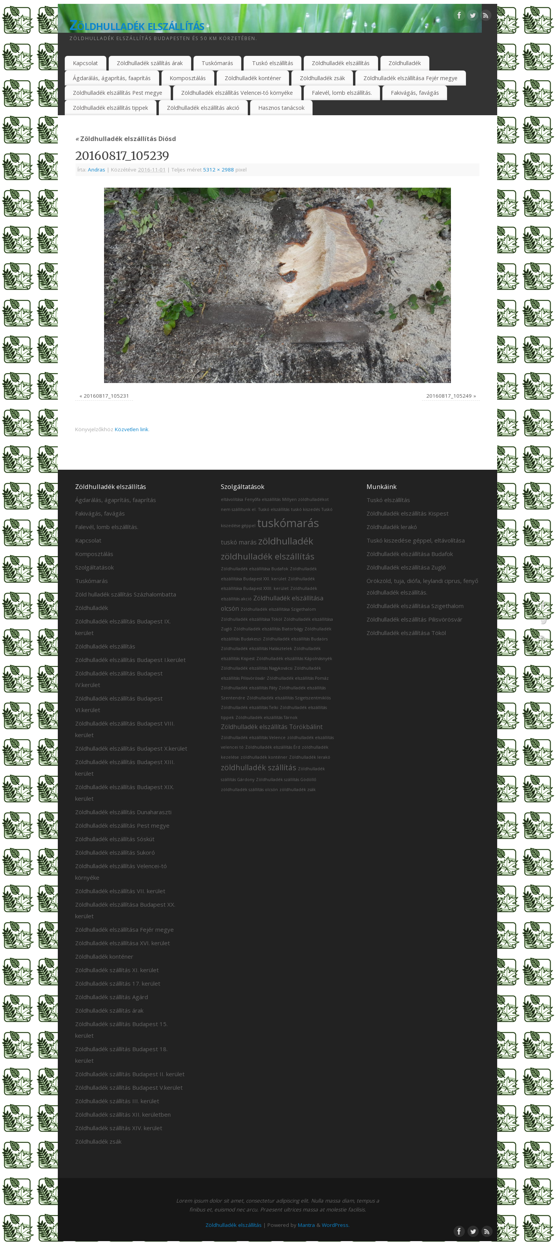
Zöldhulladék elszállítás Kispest (408, 513)
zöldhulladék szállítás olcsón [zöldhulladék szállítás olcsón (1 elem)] (249, 789)
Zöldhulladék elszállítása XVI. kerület (122, 943)
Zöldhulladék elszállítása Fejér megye (410, 78)
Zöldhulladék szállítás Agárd (111, 997)
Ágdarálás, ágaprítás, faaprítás (112, 78)
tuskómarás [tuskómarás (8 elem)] (288, 523)
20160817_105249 (449, 395)
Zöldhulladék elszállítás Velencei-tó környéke (237, 92)
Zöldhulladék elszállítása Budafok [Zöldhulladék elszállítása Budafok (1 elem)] (254, 568)
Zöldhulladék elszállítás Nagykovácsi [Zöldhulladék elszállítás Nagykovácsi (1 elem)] (257, 668)
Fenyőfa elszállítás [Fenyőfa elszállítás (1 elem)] (263, 499)
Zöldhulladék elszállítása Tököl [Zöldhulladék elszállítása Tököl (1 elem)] (251, 619)
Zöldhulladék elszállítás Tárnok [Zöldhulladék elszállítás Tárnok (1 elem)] (266, 717)
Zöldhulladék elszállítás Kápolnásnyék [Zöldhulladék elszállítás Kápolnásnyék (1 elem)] (294, 658)
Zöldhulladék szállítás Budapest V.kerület (129, 1087)
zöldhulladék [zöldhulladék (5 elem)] (285, 540)
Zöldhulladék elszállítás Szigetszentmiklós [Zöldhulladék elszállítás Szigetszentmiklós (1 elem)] (289, 698)
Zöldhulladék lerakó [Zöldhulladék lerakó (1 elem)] (309, 757)
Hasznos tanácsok (281, 107)
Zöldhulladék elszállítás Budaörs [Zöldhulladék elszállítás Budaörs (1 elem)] (295, 639)
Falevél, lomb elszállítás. (342, 92)
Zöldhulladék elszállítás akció (203, 107)
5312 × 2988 (218, 169)
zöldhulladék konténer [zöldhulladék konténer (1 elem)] (264, 757)
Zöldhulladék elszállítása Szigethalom (415, 606)
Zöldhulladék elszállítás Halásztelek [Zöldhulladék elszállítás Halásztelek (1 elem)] (256, 648)
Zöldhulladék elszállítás (137, 24)
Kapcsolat (85, 63)
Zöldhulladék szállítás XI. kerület (117, 970)
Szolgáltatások (94, 567)
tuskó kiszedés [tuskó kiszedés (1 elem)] (305, 509)
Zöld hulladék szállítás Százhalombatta (125, 594)
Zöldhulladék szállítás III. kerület (117, 1101)
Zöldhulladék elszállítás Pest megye (117, 92)
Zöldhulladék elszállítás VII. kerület (120, 891)
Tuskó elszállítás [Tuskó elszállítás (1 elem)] (273, 509)
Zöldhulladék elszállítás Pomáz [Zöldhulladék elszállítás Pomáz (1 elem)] (298, 678)
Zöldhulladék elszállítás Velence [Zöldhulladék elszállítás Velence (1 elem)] (253, 737)
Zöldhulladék (404, 63)
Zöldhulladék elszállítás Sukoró (115, 852)
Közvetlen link (131, 429)
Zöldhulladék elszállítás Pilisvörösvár (414, 619)
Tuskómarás (217, 63)
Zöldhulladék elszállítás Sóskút (115, 839)
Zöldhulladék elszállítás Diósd (125, 138)
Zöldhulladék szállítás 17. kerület (117, 983)
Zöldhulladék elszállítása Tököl (406, 633)
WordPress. (336, 1224)
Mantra (306, 1224)
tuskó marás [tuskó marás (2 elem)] (239, 542)
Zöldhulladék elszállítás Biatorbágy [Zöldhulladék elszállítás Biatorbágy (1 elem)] (268, 629)
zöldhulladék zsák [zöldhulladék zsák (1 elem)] (297, 789)
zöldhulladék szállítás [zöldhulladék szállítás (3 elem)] (258, 767)
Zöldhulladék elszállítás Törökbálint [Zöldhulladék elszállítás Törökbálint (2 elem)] (272, 726)
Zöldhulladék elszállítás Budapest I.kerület (130, 660)
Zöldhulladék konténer (253, 78)
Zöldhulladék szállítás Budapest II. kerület (130, 1074)
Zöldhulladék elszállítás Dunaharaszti (123, 812)
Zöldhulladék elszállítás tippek (110, 107)
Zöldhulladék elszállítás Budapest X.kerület (131, 748)
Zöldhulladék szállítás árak (150, 63)
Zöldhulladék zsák (322, 78)
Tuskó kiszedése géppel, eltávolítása (416, 540)
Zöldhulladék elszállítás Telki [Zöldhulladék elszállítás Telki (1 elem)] (249, 707)
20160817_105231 (106, 395)
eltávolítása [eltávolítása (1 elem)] (232, 499)
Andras (96, 169)
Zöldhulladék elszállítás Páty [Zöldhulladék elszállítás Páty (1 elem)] (249, 688)
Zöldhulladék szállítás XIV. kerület (118, 1128)
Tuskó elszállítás (272, 63)
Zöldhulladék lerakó (392, 527)
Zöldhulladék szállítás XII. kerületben (123, 1114)
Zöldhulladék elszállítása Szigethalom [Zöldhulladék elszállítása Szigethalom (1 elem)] (278, 609)
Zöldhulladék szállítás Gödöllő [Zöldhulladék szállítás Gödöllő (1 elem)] (286, 779)
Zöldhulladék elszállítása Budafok (410, 554)
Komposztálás (188, 78)
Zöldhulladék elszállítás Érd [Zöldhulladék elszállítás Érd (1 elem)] (272, 747)
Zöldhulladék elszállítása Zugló (406, 567)
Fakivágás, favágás (415, 92)
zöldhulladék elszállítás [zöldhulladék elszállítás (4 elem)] (267, 556)
